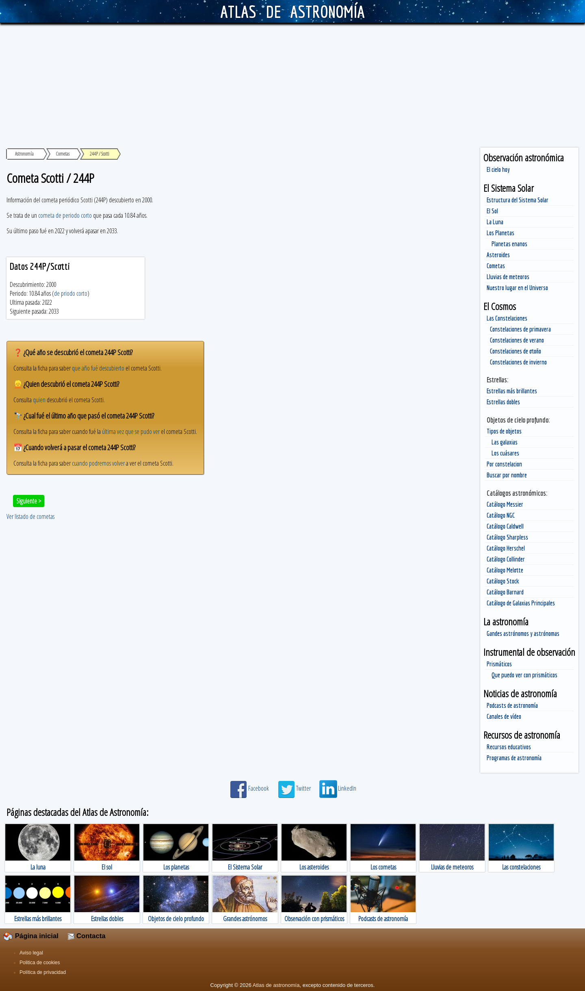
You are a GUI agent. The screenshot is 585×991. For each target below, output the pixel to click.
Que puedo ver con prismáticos (524, 675)
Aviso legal (31, 953)
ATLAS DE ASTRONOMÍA (292, 11)
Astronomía (24, 153)
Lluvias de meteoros (508, 276)
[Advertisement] (292, 84)
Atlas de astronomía (276, 985)
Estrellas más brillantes (512, 391)
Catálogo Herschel (506, 548)
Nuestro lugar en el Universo (517, 287)
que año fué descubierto (98, 368)
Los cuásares (505, 453)
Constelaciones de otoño (515, 351)
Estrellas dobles (503, 402)
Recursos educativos (509, 746)
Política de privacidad (43, 972)
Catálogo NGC (501, 515)
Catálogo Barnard (505, 592)
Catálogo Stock (503, 581)
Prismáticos (499, 664)
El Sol (492, 211)
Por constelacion (504, 464)
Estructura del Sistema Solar (517, 200)
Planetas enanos (509, 243)
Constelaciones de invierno (518, 362)
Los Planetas (500, 232)
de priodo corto (70, 293)
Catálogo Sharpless (507, 537)
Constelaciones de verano (517, 340)
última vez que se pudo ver (131, 431)
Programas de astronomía (514, 757)
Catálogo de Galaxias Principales (521, 603)
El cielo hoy (498, 169)
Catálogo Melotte (505, 570)
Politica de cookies (40, 962)
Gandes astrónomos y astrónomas (523, 633)
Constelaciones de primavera (520, 329)
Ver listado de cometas (30, 516)
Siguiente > (28, 501)
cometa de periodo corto (65, 215)
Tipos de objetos (504, 431)
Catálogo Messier (505, 504)
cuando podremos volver (98, 463)
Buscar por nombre (507, 475)
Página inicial (30, 936)
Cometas (496, 265)
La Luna (495, 222)
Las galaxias (505, 442)
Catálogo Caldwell (505, 526)
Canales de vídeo (504, 716)
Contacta (86, 936)
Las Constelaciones (507, 318)
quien (39, 399)
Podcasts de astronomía (512, 705)
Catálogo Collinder (506, 559)
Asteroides (498, 254)
